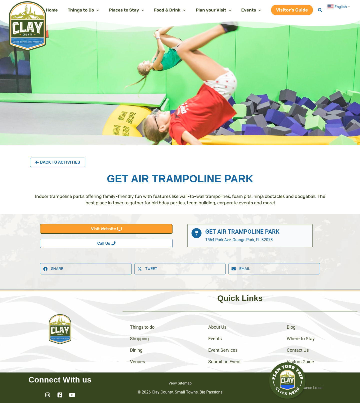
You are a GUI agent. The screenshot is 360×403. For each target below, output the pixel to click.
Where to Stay (301, 338)
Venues (137, 361)
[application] (103, 10)
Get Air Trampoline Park (243, 231)
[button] (292, 10)
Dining (136, 350)
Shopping (139, 338)
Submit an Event (224, 361)
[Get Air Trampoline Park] (197, 233)
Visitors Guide (300, 361)
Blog (291, 327)
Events (215, 338)
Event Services (223, 350)
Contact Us (298, 350)
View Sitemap (180, 383)
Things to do (142, 327)
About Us (217, 327)
